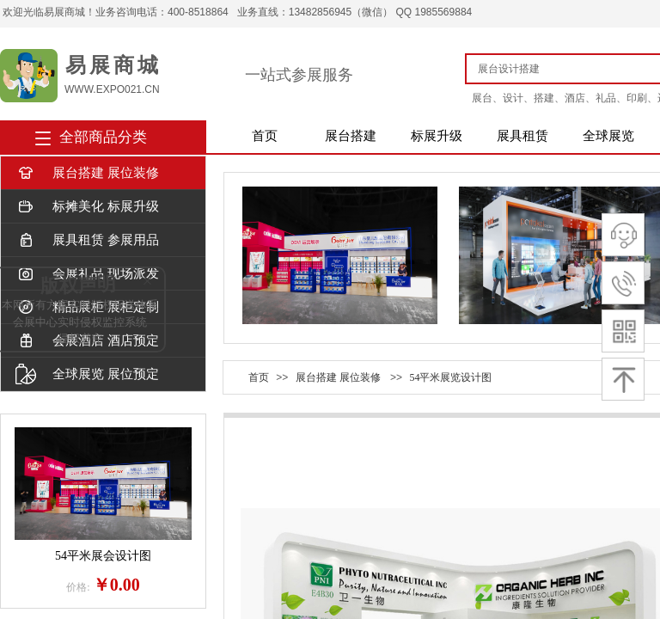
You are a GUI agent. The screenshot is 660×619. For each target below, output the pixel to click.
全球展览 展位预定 (87, 374)
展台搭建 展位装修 (87, 173)
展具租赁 (522, 136)
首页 (265, 136)
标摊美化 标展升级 (87, 207)
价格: (77, 587)
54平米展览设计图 (450, 377)
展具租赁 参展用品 (87, 240)
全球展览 (608, 136)
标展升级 (436, 136)
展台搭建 (350, 136)
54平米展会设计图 (103, 555)
